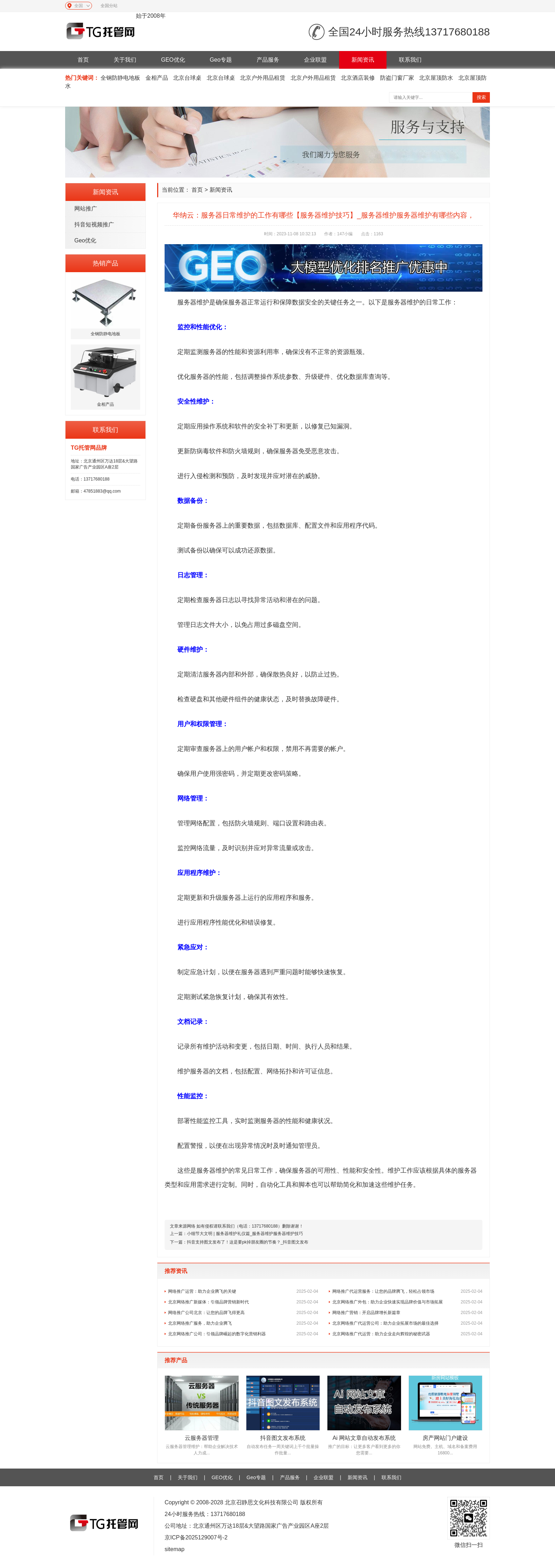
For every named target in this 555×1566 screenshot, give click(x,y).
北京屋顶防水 (436, 78)
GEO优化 (173, 60)
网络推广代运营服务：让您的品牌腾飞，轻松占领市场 (407, 1291)
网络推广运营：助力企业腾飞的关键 (243, 1291)
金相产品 (156, 78)
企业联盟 (315, 60)
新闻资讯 (362, 60)
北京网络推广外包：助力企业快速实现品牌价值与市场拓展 (407, 1302)
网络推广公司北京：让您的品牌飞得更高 (243, 1312)
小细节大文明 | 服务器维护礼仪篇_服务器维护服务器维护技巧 (245, 1233)
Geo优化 (85, 240)
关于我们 (125, 60)
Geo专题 (221, 60)
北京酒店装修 (358, 78)
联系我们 (410, 60)
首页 (83, 60)
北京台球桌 (187, 78)
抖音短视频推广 (94, 224)
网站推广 (85, 209)
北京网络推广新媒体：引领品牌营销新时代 (243, 1302)
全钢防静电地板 (120, 78)
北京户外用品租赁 (262, 78)
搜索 (481, 97)
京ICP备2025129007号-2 (196, 1537)
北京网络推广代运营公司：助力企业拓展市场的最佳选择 (407, 1323)
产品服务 (268, 60)
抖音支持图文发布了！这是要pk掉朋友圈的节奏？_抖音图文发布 (247, 1242)
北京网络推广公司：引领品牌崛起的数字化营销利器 (243, 1334)
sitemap (174, 1549)
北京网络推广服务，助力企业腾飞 (243, 1323)
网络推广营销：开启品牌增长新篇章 (407, 1312)
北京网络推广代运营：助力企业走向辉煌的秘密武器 (407, 1334)
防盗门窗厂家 (397, 78)
